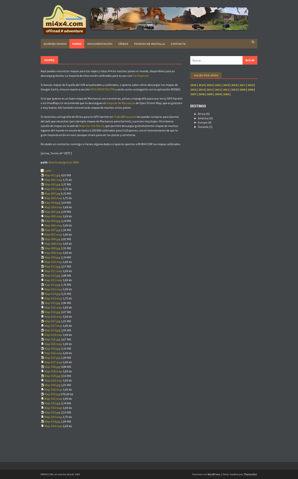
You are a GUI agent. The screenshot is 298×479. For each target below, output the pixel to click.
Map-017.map (53, 326)
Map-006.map (53, 225)
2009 (242, 89)
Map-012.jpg (52, 275)
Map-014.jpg (52, 294)
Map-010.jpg (52, 257)
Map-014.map (53, 298)
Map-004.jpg (52, 202)
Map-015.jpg (52, 303)
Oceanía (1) (205, 127)
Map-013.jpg (52, 285)
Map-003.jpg (52, 193)
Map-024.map (53, 335)
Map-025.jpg (52, 339)
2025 (193, 85)
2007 (193, 94)
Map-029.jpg (52, 376)
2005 (210, 94)
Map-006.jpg (52, 221)
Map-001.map (53, 180)
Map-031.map (53, 399)
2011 (226, 89)
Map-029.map (53, 380)
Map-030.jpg (52, 385)
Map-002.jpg (52, 184)
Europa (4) (204, 122)
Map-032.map (53, 408)
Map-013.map (53, 289)
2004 (218, 94)
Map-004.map (53, 207)
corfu (47, 171)
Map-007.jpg (52, 230)
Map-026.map (53, 353)
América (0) (205, 118)
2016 (250, 85)
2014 (201, 89)
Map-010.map (53, 262)
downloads (55, 162)
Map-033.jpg (52, 412)
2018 (234, 85)
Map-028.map (53, 371)
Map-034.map (53, 426)
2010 (234, 89)
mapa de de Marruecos (120, 103)
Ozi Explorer (141, 76)
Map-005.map (53, 216)
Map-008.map (53, 243)
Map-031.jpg (52, 394)
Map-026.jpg (52, 348)
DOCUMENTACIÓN (103, 89)
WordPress (214, 474)
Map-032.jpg (52, 403)
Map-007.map (53, 234)
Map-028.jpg (52, 367)
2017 (242, 85)
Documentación (99, 44)
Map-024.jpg (52, 330)
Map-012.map (53, 280)
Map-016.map (53, 316)
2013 (210, 89)
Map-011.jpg (52, 266)
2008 (250, 89)
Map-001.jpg (52, 175)
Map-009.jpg (52, 248)
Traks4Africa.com (124, 117)
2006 (201, 94)
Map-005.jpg (52, 212)
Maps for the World (91, 126)
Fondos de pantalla (149, 44)
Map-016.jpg (52, 312)
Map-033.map (53, 417)
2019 (226, 85)
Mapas (77, 44)
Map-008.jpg (52, 239)
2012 (218, 89)
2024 (201, 85)
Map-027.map (53, 362)
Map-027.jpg (52, 357)
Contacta (178, 44)
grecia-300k (71, 162)
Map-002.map (53, 189)
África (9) (204, 114)
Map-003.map (53, 198)
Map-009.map (53, 253)
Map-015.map (53, 307)
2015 (193, 89)
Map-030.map (53, 389)
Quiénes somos (55, 44)
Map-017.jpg (52, 321)
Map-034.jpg (52, 421)
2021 (218, 85)
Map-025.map (53, 344)
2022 (210, 85)
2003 (226, 94)
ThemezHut (250, 474)
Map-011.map (53, 271)
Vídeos (123, 44)
